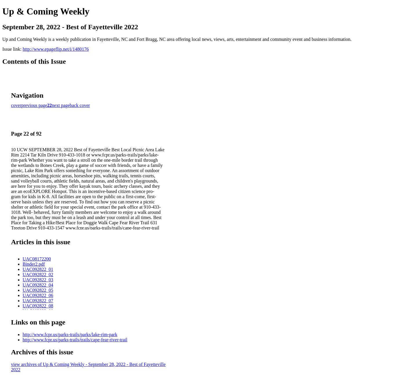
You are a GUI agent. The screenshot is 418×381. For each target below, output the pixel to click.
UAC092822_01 (38, 269)
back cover (80, 105)
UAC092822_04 (38, 284)
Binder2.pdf (34, 264)
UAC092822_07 (38, 300)
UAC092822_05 (38, 290)
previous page (34, 105)
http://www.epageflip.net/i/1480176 (56, 49)
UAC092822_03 (38, 279)
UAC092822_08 (38, 305)
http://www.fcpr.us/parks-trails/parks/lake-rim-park (70, 334)
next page (61, 105)
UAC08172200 (37, 258)
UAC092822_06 (38, 295)
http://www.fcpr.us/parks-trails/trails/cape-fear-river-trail (75, 339)
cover (16, 105)
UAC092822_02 (38, 274)
